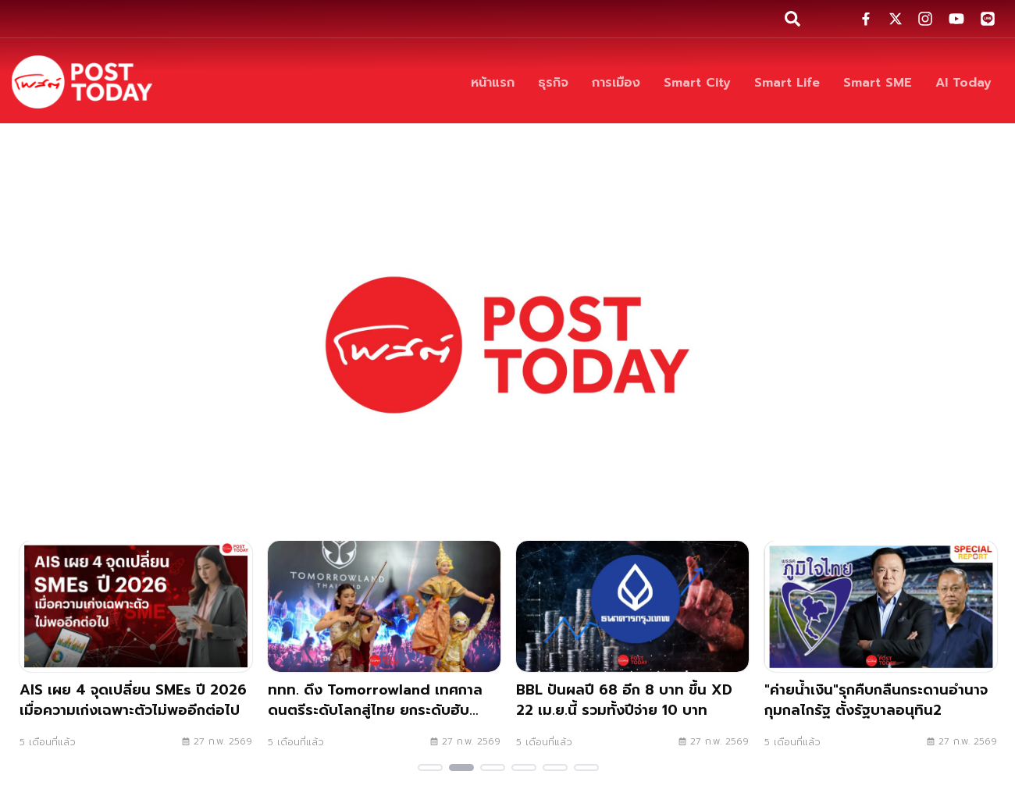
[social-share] (865, 18)
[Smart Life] (787, 82)
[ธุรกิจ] (553, 82)
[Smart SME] (877, 82)
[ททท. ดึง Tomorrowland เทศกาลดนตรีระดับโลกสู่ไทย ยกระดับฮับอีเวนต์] (384, 650)
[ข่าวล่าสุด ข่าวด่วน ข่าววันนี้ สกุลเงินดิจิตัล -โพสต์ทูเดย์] (82, 82)
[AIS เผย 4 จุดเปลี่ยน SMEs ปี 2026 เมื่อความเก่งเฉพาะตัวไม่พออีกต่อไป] (136, 650)
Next (995, 659)
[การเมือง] (616, 82)
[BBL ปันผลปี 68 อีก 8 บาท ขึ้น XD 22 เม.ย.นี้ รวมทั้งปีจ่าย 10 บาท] (632, 650)
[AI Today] (963, 82)
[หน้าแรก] (493, 82)
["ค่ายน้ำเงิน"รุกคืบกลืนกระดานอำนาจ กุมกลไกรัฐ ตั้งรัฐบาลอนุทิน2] (880, 650)
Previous (19, 659)
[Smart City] (697, 82)
